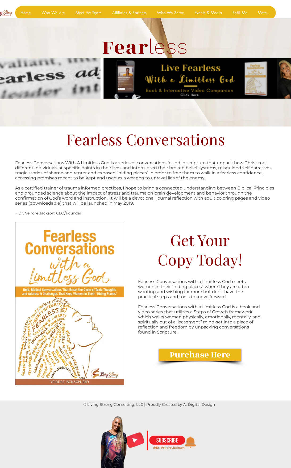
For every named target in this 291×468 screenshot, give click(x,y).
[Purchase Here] (200, 355)
